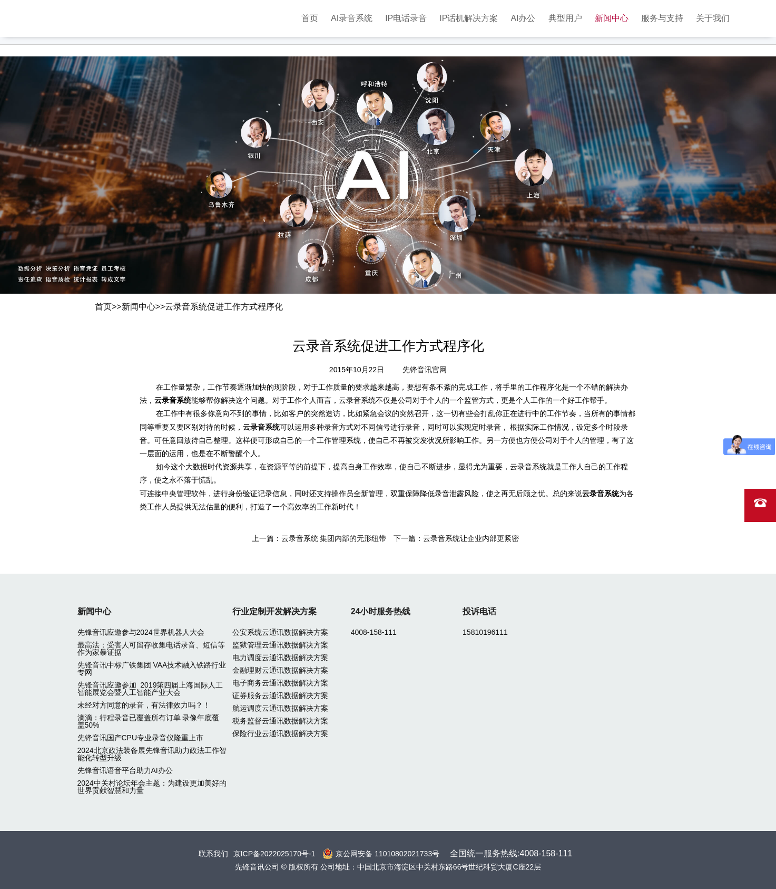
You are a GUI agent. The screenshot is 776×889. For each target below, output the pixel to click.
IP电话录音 (406, 18)
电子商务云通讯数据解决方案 (280, 683)
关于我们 (713, 18)
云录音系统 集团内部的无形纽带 (334, 538)
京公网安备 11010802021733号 (387, 853)
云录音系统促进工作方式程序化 (224, 306)
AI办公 (522, 18)
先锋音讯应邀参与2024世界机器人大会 (140, 632)
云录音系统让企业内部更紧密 (471, 538)
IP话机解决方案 (468, 18)
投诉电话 (479, 611)
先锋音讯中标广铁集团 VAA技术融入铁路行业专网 (152, 669)
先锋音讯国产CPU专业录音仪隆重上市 (140, 737)
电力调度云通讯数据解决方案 (280, 657)
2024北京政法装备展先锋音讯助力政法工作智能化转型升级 (152, 754)
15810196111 (485, 632)
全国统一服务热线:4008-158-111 (511, 853)
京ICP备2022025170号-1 (274, 853)
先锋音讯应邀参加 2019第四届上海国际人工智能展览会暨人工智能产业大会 (150, 689)
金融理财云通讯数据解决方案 (280, 670)
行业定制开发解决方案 (274, 611)
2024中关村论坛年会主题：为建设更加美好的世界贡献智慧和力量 (152, 787)
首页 (309, 18)
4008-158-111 (374, 632)
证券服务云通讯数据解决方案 (280, 695)
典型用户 (565, 18)
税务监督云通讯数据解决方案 (280, 721)
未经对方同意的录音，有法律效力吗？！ (143, 705)
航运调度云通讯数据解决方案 (280, 708)
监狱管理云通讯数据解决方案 (280, 645)
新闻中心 (611, 18)
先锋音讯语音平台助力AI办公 (125, 770)
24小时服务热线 (381, 611)
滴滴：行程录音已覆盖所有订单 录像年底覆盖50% (148, 721)
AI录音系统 (351, 18)
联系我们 (213, 853)
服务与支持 (662, 18)
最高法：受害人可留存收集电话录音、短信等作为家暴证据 (151, 648)
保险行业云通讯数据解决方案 (280, 733)
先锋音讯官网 (424, 369)
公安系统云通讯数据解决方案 (280, 632)
